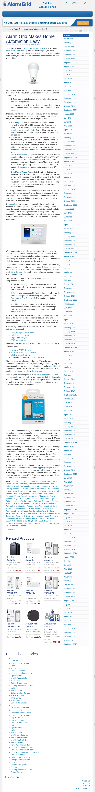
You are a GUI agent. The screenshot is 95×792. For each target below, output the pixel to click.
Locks (13, 481)
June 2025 (68, 74)
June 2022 (68, 217)
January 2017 (69, 458)
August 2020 (69, 304)
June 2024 (68, 122)
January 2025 (69, 94)
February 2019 (69, 375)
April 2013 (68, 616)
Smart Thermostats (19, 155)
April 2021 (68, 272)
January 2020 (69, 332)
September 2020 (70, 300)
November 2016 (70, 466)
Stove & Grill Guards (19, 703)
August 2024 (69, 114)
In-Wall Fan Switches (19, 737)
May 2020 (68, 316)
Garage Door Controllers (31, 511)
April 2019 (68, 367)
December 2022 (70, 193)
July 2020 (68, 308)
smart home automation (15, 51)
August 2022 (69, 209)
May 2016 (68, 482)
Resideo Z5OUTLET (23, 521)
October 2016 (69, 470)
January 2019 (69, 379)
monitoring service (33, 53)
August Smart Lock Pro (44, 523)
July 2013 (68, 605)
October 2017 (69, 438)
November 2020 (70, 292)
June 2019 (68, 359)
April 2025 (68, 82)
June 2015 (68, 521)
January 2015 (69, 537)
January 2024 (69, 142)
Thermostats (35, 486)
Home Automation (20, 484)
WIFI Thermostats (20, 491)
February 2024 (69, 138)
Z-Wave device (15, 272)
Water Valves (33, 491)
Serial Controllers (49, 494)
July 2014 (68, 561)
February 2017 (69, 454)
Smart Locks (17, 494)
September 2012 (70, 644)
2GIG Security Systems (20, 340)
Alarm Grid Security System (34, 48)
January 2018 (69, 427)
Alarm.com (15, 298)
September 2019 (70, 347)
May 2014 (68, 569)
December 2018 (70, 383)
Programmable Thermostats (35, 481)
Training (39, 516)
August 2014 (69, 557)
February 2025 (69, 90)
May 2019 (68, 363)
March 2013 (68, 620)
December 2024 (70, 98)
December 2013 (70, 589)
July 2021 (68, 260)
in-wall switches (43, 127)
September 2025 (70, 63)
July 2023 (68, 165)
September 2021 (70, 252)
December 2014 (70, 541)
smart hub (13, 204)
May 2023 (68, 173)
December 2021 (70, 241)
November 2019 (70, 339)
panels (54, 267)
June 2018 (68, 407)
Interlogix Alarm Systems (20, 355)
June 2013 (68, 609)
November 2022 (70, 197)
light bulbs (32, 127)
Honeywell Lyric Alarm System (22, 333)
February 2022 (69, 233)
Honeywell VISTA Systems (21, 350)
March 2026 (68, 39)
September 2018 (70, 395)
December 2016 (70, 462)
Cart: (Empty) (72, 3)
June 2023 (68, 169)
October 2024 (69, 106)
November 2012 (70, 636)
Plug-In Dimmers (19, 499)
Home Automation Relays (20, 745)
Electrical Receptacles (19, 765)
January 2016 (69, 494)
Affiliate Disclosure (83, 788)
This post (30, 452)
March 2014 (68, 577)
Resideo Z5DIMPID (39, 521)
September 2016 (70, 474)
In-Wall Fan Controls (22, 486)
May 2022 (68, 221)
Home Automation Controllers (45, 506)
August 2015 (69, 514)
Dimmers (19, 481)
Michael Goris (35, 45)
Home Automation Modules (38, 484)
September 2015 (70, 510)
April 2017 (68, 450)
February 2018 (69, 423)
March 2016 (68, 486)
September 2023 (70, 157)
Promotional (20, 516)
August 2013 (69, 601)
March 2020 (68, 324)
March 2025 (68, 86)
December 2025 (70, 51)
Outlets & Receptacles (49, 486)
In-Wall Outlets (40, 489)
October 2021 (69, 248)
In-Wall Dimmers (37, 504)
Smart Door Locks (18, 137)
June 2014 (68, 565)
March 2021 (68, 276)
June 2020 (68, 312)
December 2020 (70, 288)
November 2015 (70, 502)
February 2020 (69, 328)
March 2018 (68, 419)
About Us (86, 783)
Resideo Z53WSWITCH (25, 523)
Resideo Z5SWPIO (23, 518)
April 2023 (68, 177)
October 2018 (69, 391)
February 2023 (69, 185)
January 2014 (69, 585)
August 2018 (69, 399)
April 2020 (68, 320)
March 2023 (68, 181)
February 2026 (69, 43)
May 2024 (68, 126)
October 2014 (69, 549)
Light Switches (16, 676)
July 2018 (68, 403)
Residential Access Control (16, 496)
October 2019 (69, 343)
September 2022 (70, 205)
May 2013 (68, 612)
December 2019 (70, 336)
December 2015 (70, 498)
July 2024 (68, 118)
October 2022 (69, 201)
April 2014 (68, 573)
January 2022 (69, 237)
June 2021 (68, 264)
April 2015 (68, 529)
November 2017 (70, 434)
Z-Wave (24, 270)
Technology (10, 516)
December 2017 (70, 430)
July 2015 (68, 518)
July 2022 (68, 213)
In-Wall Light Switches (40, 501)
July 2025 (68, 70)
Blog (9, 29)
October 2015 (69, 506)
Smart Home (31, 516)
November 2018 (70, 387)
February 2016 (69, 490)
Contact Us (86, 781)
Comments (12, 529)
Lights (31, 489)
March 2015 (68, 533)
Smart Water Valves (19, 172)
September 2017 (70, 442)
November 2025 (70, 55)
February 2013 (69, 624)
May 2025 (68, 78)
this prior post (37, 371)
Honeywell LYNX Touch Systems (23, 352)
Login (84, 3)
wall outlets (30, 130)
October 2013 (69, 597)
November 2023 (70, 150)
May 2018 (68, 411)
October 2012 (69, 640)
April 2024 (68, 130)
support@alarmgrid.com (46, 468)
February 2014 (69, 581)
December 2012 (70, 632)
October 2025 (69, 59)
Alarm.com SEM (38, 357)
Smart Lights (16, 123)
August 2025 (69, 67)
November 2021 (70, 245)
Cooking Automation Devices (17, 489)
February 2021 (69, 280)
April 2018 (68, 415)
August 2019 (69, 351)
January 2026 (69, 47)
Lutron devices (42, 375)
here (35, 385)
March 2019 (68, 371)
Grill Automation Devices (20, 693)
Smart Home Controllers (32, 494)
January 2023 (69, 189)
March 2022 (68, 229)
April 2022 (68, 225)
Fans (48, 481)
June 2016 (68, 478)
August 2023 (69, 161)
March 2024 (68, 134)
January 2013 (69, 628)
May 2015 (68, 525)
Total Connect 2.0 (28, 298)
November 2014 (70, 545)
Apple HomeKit (54, 366)
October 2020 (69, 296)
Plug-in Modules (17, 718)
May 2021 (68, 268)
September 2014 (70, 553)
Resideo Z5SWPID (39, 518)
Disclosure (86, 786)
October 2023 (69, 154)
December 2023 (70, 146)
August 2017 (69, 446)
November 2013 (70, 593)
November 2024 (70, 102)
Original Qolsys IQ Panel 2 (21, 338)
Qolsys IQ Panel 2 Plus (20, 335)
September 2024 (70, 110)
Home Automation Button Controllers (20, 508)
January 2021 (69, 284)
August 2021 (69, 256)
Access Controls (53, 513)
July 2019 (68, 355)
